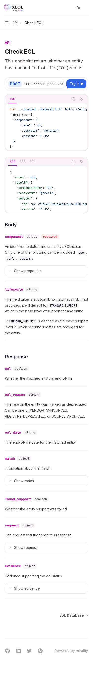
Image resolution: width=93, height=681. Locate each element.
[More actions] (86, 7)
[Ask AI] (81, 99)
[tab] (12, 99)
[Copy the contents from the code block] (73, 99)
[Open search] (70, 8)
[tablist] (37, 99)
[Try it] (76, 83)
